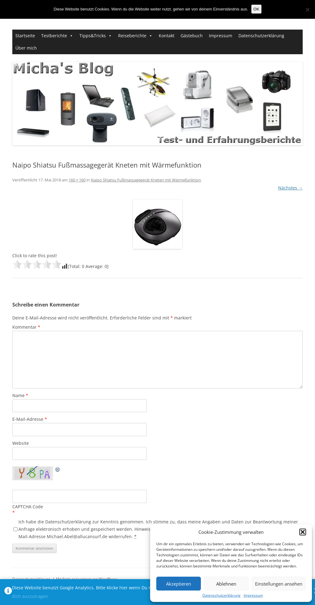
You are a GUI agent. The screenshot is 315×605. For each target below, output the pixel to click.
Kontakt (166, 36)
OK (256, 9)
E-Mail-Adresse (29, 419)
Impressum (253, 595)
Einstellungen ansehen (278, 584)
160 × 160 (77, 180)
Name (20, 395)
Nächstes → (290, 188)
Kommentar (26, 327)
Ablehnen (226, 584)
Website (20, 443)
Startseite (25, 36)
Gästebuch (192, 36)
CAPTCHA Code (27, 507)
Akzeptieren (178, 584)
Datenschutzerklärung (221, 595)
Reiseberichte (132, 36)
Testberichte (54, 36)
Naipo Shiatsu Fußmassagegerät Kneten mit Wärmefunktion (146, 180)
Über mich (26, 48)
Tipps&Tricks (92, 36)
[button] (303, 532)
